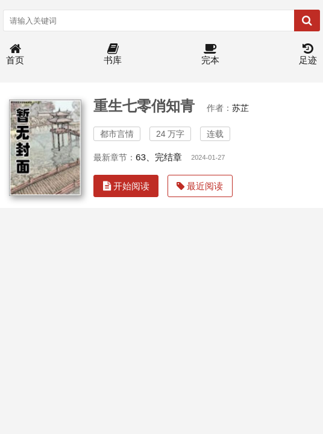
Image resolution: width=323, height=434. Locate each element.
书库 (113, 54)
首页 (15, 54)
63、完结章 (159, 157)
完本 (210, 54)
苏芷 (240, 108)
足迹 (308, 54)
